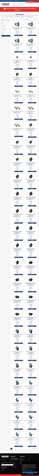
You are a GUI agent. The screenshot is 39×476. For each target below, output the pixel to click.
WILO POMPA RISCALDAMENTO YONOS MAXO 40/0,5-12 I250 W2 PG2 (17, 369)
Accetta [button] (30, 472)
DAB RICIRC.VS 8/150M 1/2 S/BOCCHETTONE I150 (17, 27)
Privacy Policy (12, 466)
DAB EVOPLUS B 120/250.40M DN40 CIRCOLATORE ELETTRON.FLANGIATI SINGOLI (31, 300)
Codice (2, 32)
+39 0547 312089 (13, 462)
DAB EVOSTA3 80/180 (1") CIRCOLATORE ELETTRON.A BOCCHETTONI (30, 249)
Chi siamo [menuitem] (14, 5)
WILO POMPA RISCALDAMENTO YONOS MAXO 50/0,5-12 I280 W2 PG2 (17, 386)
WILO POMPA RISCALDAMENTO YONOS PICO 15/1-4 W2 (31, 386)
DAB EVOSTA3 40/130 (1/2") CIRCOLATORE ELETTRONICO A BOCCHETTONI (31, 163)
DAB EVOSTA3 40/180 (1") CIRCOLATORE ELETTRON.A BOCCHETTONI (30, 180)
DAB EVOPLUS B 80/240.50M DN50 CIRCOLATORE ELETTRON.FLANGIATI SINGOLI (17, 317)
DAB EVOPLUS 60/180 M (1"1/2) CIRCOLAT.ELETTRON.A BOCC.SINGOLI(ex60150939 (31, 266)
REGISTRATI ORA (22, 10)
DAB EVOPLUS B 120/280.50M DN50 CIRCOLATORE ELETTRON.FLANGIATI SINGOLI (31, 317)
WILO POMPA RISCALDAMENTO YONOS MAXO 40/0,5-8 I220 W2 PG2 (31, 352)
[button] (6, 36)
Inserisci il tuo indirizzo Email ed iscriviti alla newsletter (6, 463)
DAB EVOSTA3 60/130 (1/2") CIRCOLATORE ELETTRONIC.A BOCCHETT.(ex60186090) (31, 197)
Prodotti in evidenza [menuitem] (22, 459)
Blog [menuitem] (20, 5)
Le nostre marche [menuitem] (20, 3)
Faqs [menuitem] (23, 5)
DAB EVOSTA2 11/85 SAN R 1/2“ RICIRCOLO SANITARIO (17, 60)
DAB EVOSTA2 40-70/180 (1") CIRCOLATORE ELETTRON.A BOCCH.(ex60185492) (31, 146)
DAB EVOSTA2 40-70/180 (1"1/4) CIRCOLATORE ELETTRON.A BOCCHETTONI (17, 163)
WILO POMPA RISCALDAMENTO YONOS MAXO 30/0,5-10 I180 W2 (17, 352)
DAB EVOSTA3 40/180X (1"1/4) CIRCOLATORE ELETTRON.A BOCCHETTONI (17, 197)
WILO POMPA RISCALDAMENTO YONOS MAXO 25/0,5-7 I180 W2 (17, 335)
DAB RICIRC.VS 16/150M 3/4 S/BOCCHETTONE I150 (31, 27)
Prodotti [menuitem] (21, 458)
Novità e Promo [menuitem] (31, 3)
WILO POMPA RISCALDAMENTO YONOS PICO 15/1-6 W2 (17, 403)
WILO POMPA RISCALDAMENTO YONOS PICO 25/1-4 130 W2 (31, 403)
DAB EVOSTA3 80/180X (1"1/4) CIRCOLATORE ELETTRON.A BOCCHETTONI (17, 266)
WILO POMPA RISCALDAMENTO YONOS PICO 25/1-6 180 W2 (31, 438)
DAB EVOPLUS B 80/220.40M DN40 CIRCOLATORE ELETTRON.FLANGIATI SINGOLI (17, 300)
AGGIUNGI (19, 35)
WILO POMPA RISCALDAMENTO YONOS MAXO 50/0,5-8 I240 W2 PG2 (31, 369)
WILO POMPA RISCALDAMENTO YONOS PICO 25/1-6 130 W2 (17, 421)
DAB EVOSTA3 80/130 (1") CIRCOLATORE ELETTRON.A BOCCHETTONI (17, 249)
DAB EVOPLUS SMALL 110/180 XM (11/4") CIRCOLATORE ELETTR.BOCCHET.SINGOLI (31, 283)
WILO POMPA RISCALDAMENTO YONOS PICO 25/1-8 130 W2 (31, 421)
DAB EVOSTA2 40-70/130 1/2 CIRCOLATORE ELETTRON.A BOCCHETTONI (31, 128)
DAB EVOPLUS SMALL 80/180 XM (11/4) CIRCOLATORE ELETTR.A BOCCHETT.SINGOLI (17, 283)
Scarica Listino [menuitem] (15, 3)
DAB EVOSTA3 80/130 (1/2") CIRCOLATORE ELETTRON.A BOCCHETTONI (31, 232)
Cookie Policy (15, 466)
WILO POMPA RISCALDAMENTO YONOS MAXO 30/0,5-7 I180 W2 (31, 335)
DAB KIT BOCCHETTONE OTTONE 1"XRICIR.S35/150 (17, 128)
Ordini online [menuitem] (26, 3)
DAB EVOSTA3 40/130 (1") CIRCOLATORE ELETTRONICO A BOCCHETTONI (17, 180)
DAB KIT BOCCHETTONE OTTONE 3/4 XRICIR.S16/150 (31, 111)
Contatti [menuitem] (18, 5)
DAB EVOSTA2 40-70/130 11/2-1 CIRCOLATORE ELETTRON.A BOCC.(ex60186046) (17, 146)
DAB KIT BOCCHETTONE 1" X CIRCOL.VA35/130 (30, 94)
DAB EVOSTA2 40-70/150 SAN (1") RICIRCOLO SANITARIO (17, 78)
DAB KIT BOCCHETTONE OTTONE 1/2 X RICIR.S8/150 (17, 111)
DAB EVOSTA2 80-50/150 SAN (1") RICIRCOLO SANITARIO (30, 78)
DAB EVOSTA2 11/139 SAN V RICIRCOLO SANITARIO (31, 60)
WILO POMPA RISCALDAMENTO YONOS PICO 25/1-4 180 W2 (17, 438)
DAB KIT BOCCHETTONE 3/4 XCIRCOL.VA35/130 (17, 94)
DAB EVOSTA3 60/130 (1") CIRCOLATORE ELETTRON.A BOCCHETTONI (17, 214)
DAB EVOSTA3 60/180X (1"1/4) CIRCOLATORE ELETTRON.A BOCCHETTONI (17, 232)
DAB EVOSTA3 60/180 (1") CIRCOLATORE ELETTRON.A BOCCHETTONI (30, 214)
